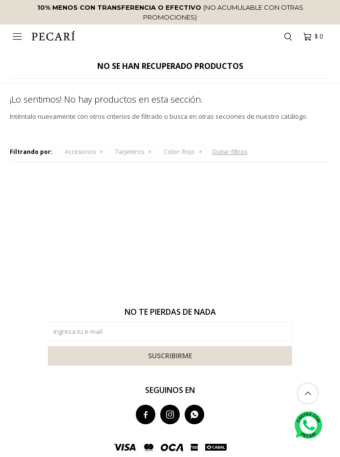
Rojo (179, 152)
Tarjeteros (129, 152)
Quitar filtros (229, 152)
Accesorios (80, 152)
